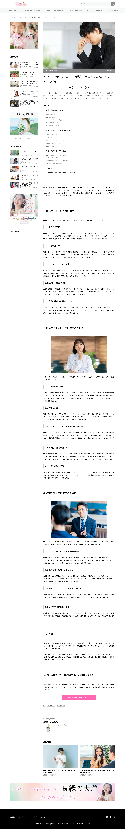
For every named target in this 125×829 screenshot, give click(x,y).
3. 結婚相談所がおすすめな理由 (56, 151)
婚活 (44, 705)
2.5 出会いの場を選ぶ (52, 146)
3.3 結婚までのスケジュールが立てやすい (57, 161)
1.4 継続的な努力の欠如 (52, 123)
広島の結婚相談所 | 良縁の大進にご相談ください (61, 172)
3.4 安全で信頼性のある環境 (54, 163)
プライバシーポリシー (24, 817)
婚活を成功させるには (55, 10)
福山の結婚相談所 (61, 705)
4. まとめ (49, 168)
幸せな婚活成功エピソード (79, 10)
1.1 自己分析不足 (50, 114)
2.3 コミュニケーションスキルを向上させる (58, 140)
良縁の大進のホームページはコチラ (79, 697)
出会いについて (12, 10)
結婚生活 (99, 10)
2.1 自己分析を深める (52, 134)
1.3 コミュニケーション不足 (54, 120)
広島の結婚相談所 (51, 705)
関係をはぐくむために (32, 10)
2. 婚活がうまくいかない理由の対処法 (58, 130)
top (113, 813)
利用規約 (35, 817)
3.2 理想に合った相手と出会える (55, 158)
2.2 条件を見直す (50, 137)
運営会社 (12, 817)
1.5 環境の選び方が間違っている (55, 125)
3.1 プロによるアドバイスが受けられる (57, 155)
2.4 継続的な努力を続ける (53, 143)
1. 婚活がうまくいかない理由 (55, 110)
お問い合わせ (113, 10)
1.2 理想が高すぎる (51, 117)
